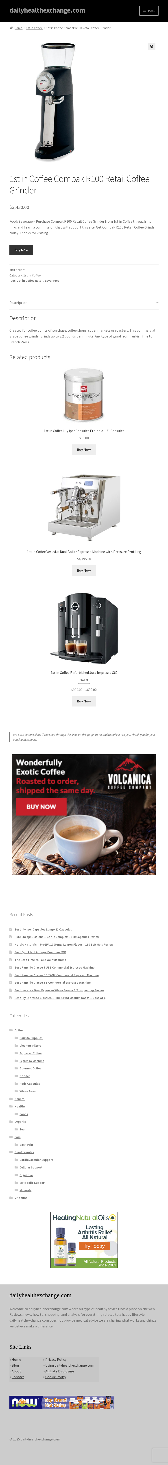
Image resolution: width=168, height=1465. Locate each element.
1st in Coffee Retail (30, 281)
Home (18, 28)
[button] (151, 46)
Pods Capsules (30, 1084)
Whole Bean (28, 1091)
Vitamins (21, 1198)
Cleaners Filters (30, 1046)
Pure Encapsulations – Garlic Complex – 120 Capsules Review (57, 937)
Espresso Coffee (30, 1053)
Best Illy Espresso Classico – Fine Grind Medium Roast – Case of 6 (60, 998)
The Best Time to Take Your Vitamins (40, 960)
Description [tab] (18, 302)
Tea (22, 1129)
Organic (20, 1122)
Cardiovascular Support (36, 1160)
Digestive (26, 1175)
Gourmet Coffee (30, 1068)
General (20, 1099)
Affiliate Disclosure (59, 1371)
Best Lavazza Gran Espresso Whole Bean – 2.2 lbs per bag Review (59, 990)
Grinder (25, 1076)
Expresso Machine (32, 1061)
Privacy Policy (55, 1359)
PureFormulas (24, 1152)
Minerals (25, 1190)
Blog (15, 1365)
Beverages (52, 281)
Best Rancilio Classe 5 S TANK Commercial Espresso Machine (57, 975)
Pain (18, 1137)
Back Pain (26, 1145)
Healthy (20, 1106)
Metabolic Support (33, 1183)
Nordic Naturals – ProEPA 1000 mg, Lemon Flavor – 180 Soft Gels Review (64, 944)
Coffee (19, 1030)
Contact (18, 1376)
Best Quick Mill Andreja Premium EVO (40, 952)
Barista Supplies (31, 1038)
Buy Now (21, 249)
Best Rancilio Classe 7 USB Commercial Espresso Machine (54, 967)
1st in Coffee (34, 28)
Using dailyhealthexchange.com (69, 1365)
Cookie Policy (55, 1376)
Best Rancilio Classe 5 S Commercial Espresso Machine (53, 982)
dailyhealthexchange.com (47, 10)
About (16, 1371)
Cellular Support (31, 1167)
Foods (24, 1114)
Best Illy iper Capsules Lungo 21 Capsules (43, 929)
